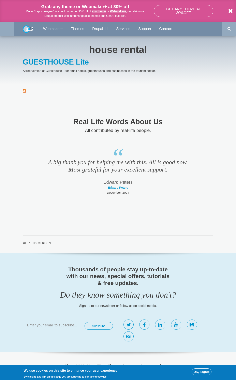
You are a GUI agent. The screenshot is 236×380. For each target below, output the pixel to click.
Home (24, 243)
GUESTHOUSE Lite (56, 62)
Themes (77, 29)
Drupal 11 (100, 29)
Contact (165, 29)
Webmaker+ (118, 11)
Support (144, 29)
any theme (99, 11)
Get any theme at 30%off (183, 11)
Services (123, 29)
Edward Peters (118, 187)
